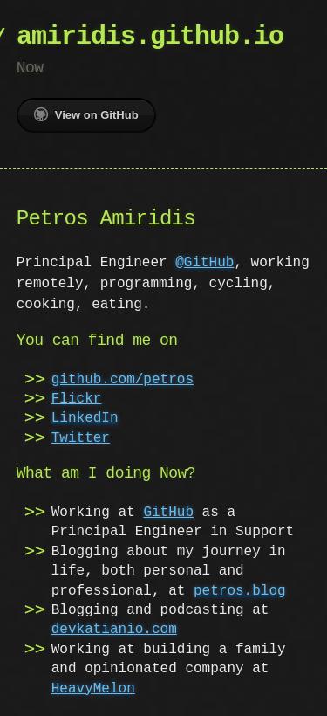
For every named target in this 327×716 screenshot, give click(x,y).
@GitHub (204, 262)
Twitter (80, 438)
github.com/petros (122, 379)
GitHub (168, 512)
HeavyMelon (93, 689)
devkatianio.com (114, 629)
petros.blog (240, 591)
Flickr (76, 399)
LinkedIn (85, 418)
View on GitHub (86, 114)
